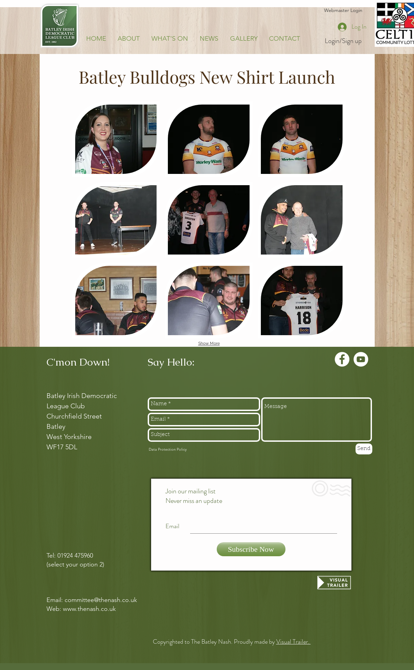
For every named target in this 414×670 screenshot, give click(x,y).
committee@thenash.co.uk (101, 600)
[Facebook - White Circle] (342, 359)
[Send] (364, 448)
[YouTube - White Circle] (360, 359)
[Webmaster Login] (343, 10)
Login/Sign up (343, 41)
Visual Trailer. (293, 641)
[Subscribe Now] (251, 549)
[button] (116, 139)
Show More (209, 343)
